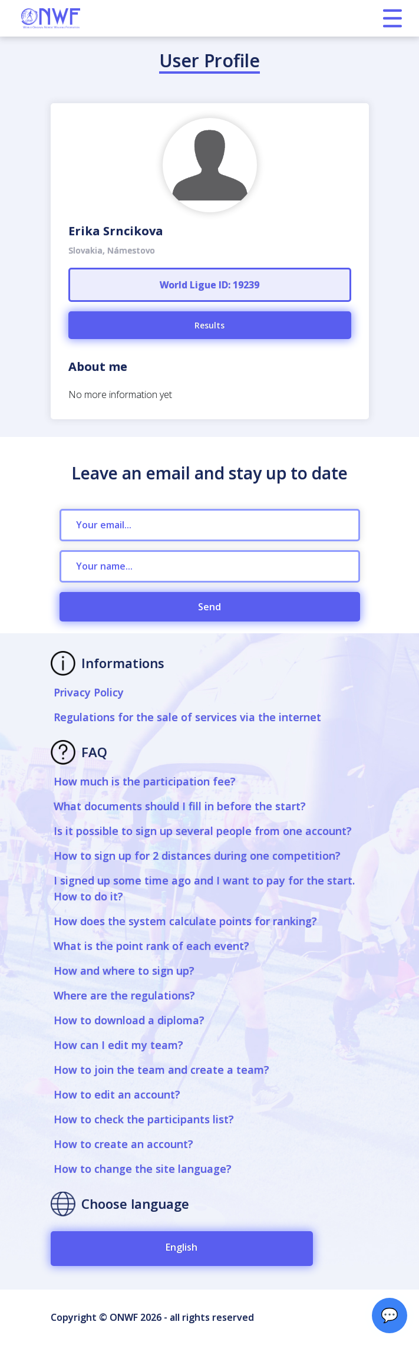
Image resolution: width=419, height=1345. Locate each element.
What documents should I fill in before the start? (180, 806)
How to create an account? (123, 1144)
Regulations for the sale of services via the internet (187, 717)
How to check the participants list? (144, 1119)
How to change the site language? (143, 1169)
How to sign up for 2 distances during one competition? (197, 856)
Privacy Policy (89, 692)
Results (209, 325)
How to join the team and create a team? (161, 1070)
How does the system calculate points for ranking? (185, 921)
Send (209, 606)
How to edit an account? (117, 1094)
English (181, 1247)
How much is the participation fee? (145, 781)
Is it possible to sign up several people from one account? (203, 831)
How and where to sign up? (124, 970)
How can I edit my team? (118, 1045)
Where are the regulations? (124, 995)
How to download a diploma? (129, 1020)
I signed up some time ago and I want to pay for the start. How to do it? (204, 888)
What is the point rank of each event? (151, 946)
